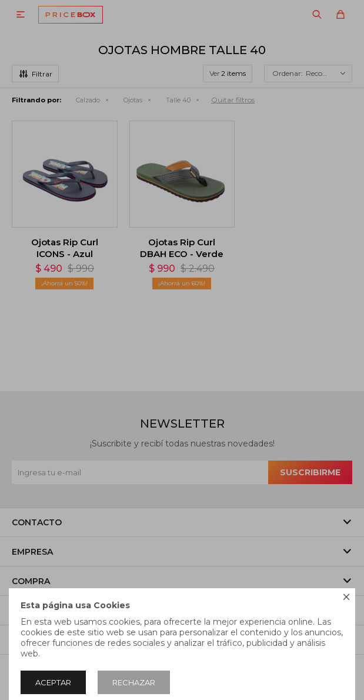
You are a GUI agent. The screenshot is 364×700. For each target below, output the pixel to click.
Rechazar (133, 682)
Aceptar (53, 682)
